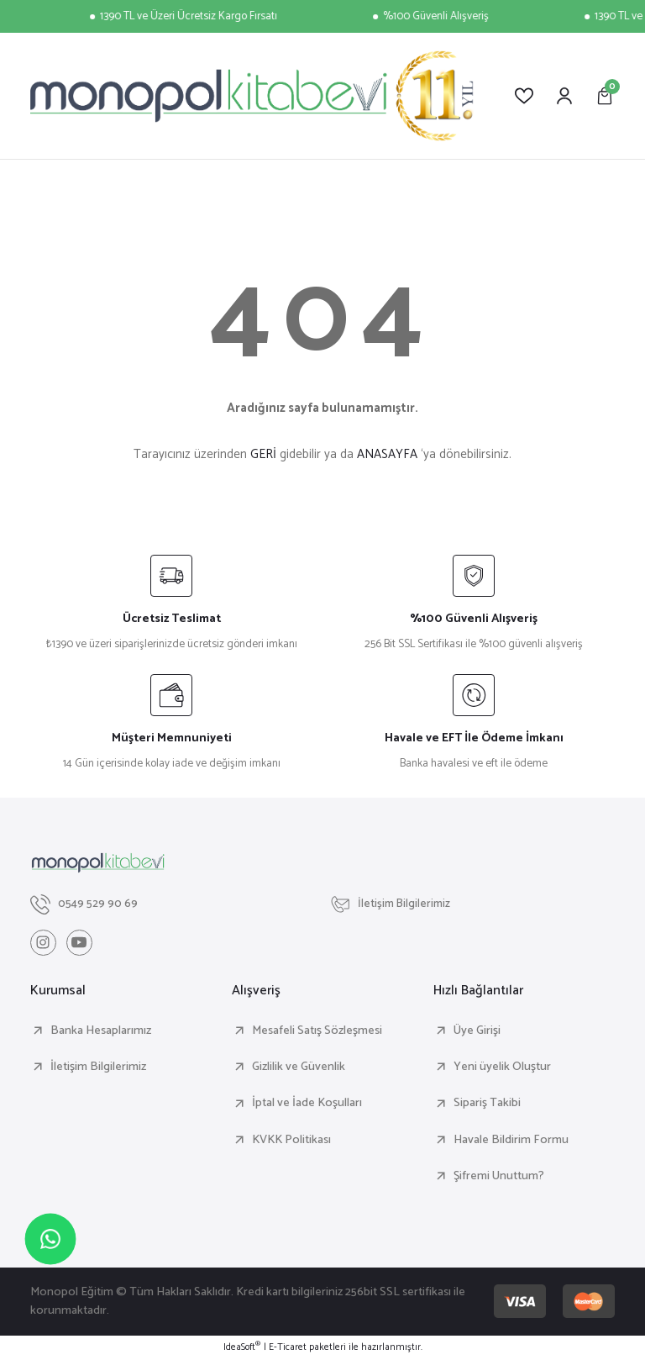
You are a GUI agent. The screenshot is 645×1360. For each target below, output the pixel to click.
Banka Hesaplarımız (100, 1031)
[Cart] (605, 96)
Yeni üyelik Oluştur (502, 1067)
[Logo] (252, 95)
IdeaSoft (241, 1348)
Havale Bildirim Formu (511, 1140)
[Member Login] (564, 96)
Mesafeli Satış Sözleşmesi (317, 1031)
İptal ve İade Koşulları (307, 1104)
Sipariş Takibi (487, 1104)
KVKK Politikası (291, 1140)
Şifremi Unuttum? (499, 1177)
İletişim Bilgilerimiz (98, 1067)
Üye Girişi (477, 1031)
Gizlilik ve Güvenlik (298, 1067)
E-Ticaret (288, 1348)
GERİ (263, 454)
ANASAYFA (387, 454)
